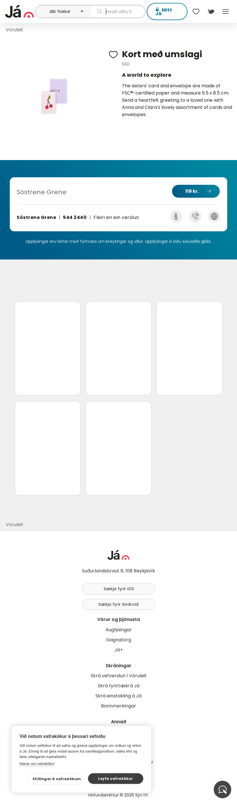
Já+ (118, 650)
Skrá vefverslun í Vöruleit (119, 675)
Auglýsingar (119, 629)
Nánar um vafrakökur (37, 763)
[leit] (117, 11)
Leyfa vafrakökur (115, 778)
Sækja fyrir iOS (119, 589)
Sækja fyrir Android (118, 604)
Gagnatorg (118, 639)
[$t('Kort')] (210, 11)
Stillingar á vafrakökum (57, 778)
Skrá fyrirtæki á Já (118, 685)
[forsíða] (19, 11)
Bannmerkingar (118, 706)
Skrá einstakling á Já (118, 696)
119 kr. (192, 191)
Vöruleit (14, 29)
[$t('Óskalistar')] (196, 11)
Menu (225, 11)
